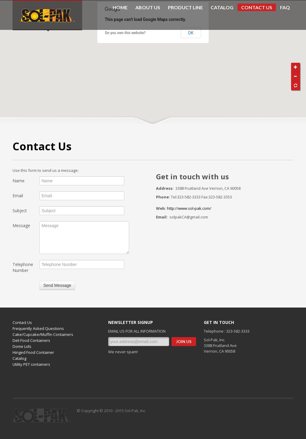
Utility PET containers (31, 364)
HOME (120, 7)
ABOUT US (147, 7)
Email (18, 195)
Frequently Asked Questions (38, 328)
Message (21, 225)
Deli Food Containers (31, 340)
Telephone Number (23, 267)
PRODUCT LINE (183, 7)
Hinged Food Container (33, 352)
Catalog (19, 358)
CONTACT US (256, 7)
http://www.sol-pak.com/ (189, 208)
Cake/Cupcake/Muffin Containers (43, 334)
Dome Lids (22, 346)
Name (19, 180)
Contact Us (22, 322)
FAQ (285, 7)
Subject (20, 210)
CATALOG (222, 7)
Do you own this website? (125, 33)
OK (190, 32)
